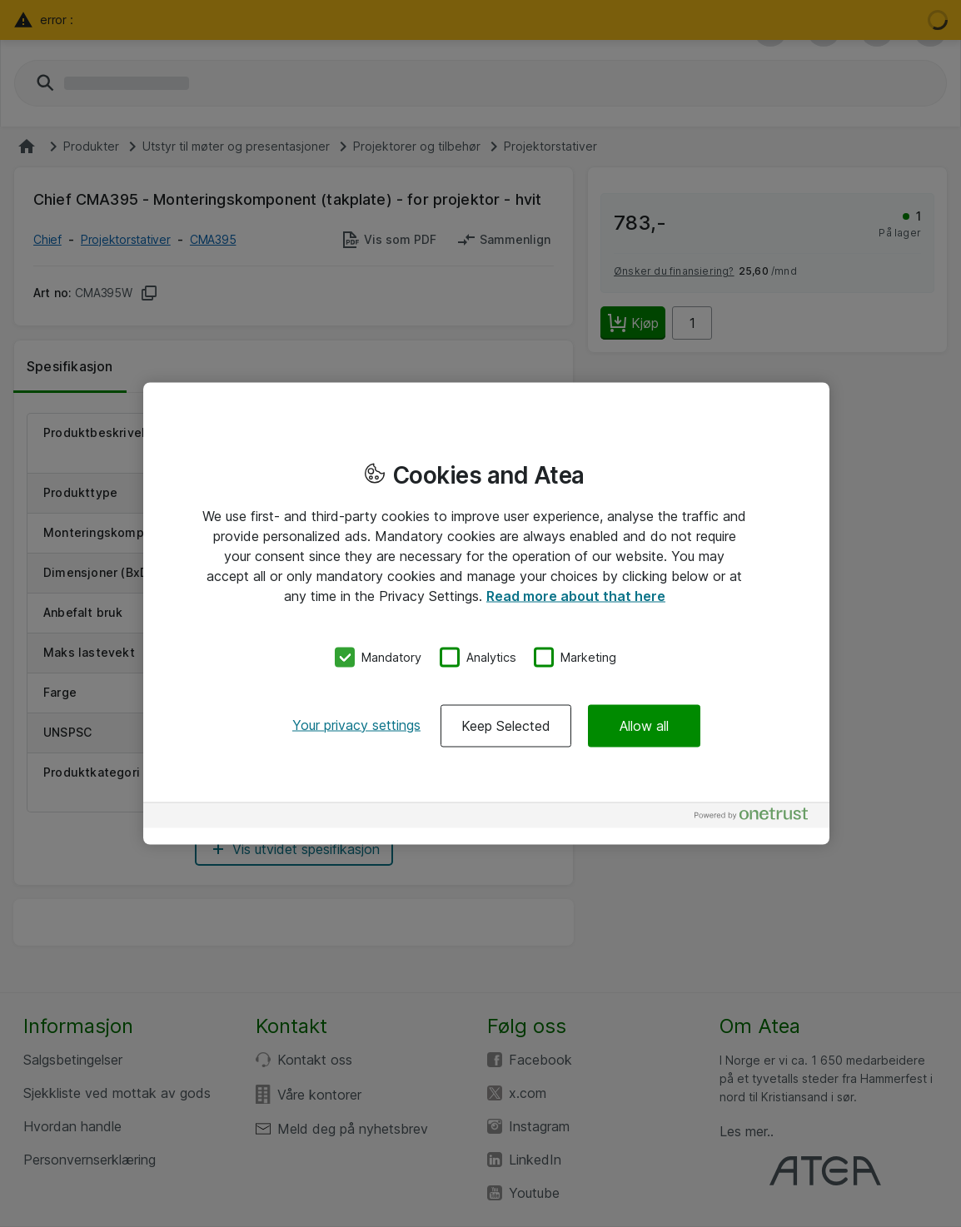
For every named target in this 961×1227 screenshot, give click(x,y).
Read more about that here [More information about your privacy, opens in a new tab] (575, 596)
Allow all (644, 725)
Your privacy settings (356, 724)
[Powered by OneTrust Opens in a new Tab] (758, 817)
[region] (486, 614)
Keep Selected (505, 725)
